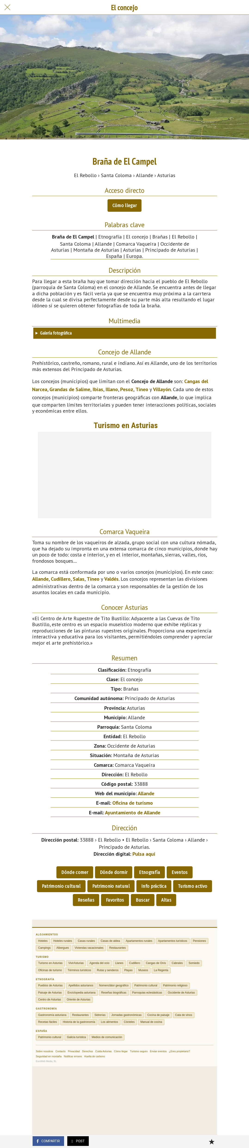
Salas (78, 579)
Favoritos (115, 900)
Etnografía (149, 872)
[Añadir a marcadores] (211, 1141)
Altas (166, 900)
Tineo (141, 389)
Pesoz (126, 389)
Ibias (97, 389)
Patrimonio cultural (61, 886)
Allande (40, 579)
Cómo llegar (124, 205)
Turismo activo (192, 886)
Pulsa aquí (143, 854)
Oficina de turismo (132, 803)
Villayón (162, 389)
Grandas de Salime (69, 389)
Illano (111, 389)
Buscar (143, 900)
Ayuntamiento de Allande (132, 812)
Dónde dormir (114, 872)
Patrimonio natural (111, 886)
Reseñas (86, 900)
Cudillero (61, 579)
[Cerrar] (7, 7)
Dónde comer (74, 872)
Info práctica (153, 886)
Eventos (180, 872)
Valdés (111, 579)
